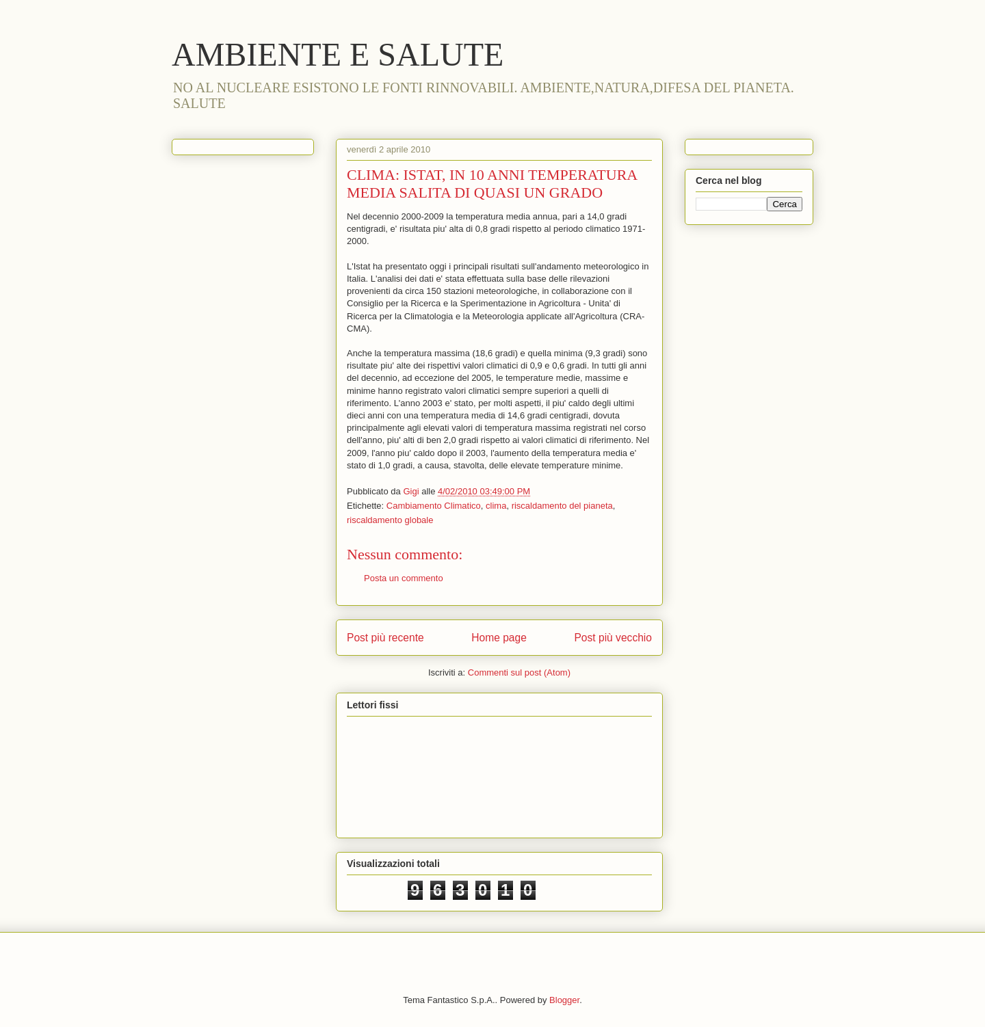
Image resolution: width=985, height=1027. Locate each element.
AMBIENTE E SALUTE (337, 54)
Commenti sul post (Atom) (519, 672)
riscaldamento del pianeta (562, 506)
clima (496, 506)
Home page (499, 637)
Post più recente (385, 637)
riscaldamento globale (390, 520)
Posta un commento (403, 578)
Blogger (564, 1000)
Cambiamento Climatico (433, 506)
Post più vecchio (613, 637)
